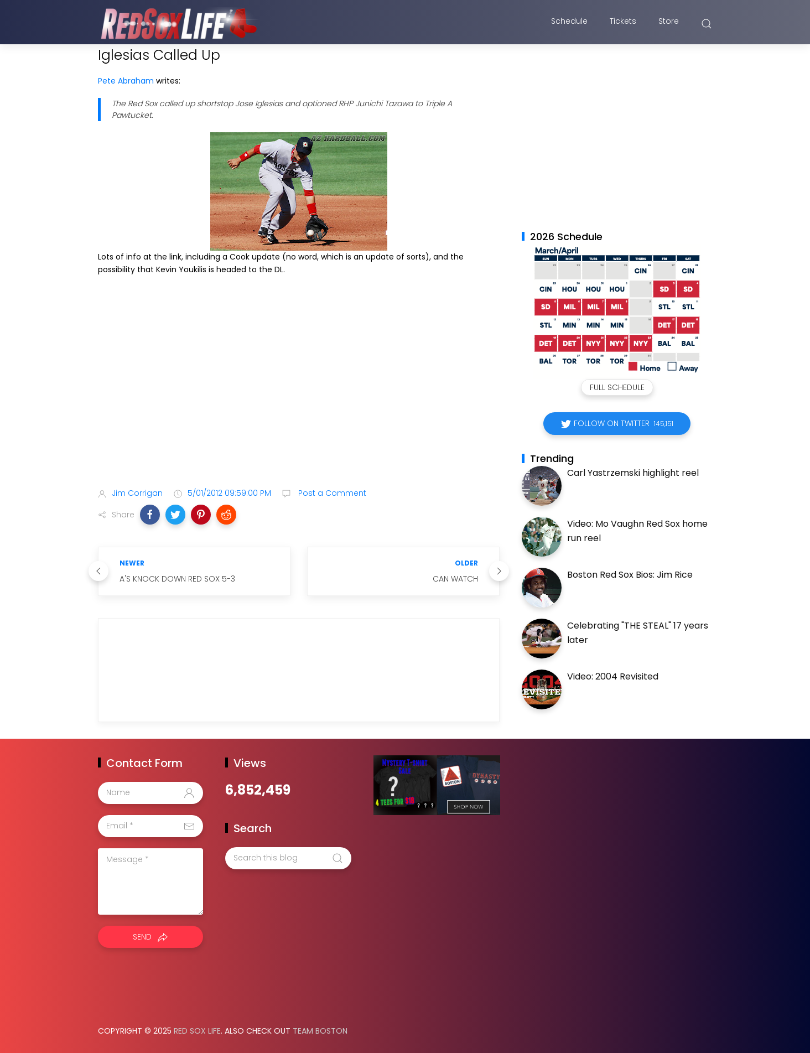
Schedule (569, 23)
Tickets (623, 23)
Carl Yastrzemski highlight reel (633, 472)
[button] (150, 515)
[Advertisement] (299, 391)
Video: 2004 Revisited (612, 676)
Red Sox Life (197, 1030)
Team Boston (320, 1030)
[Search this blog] (288, 858)
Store (668, 23)
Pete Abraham (126, 80)
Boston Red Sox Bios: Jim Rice (630, 574)
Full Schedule (617, 387)
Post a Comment (331, 493)
